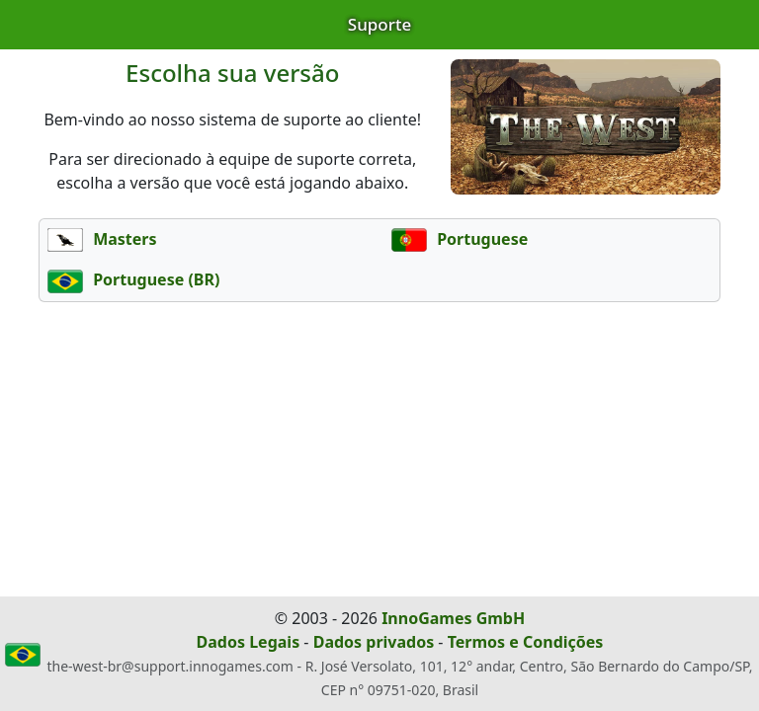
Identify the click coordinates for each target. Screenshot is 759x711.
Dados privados (374, 642)
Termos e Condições (526, 642)
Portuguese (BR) (133, 279)
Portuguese (459, 239)
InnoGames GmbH (453, 618)
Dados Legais (248, 642)
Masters (102, 239)
